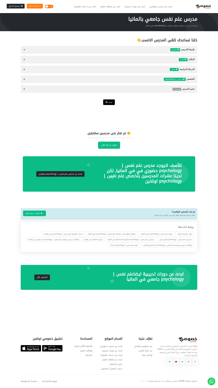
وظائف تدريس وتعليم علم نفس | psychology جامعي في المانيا (53, 239)
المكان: (187, 60)
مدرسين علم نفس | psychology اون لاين (175, 239)
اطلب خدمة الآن (109, 145)
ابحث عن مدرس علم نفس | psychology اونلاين (60, 174)
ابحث (109, 102)
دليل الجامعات (115, 364)
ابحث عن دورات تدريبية (135, 7)
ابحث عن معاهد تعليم (110, 7)
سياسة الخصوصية (29, 381)
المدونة (89, 355)
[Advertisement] (107, 117)
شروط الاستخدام (49, 381)
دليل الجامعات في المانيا (93, 239)
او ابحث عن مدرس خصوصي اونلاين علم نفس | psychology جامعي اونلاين (171, 26)
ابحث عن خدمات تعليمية (85, 7)
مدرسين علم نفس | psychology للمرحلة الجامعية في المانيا (131, 239)
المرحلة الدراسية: (182, 70)
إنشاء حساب (35, 6)
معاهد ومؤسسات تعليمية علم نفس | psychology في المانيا (112, 234)
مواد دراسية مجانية (185, 234)
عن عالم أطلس (145, 351)
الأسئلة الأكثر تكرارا (83, 346)
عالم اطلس (144, 381)
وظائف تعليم (86, 351)
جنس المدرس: (184, 89)
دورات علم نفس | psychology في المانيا (157, 234)
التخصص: (179, 79)
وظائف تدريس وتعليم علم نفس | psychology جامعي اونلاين (167, 245)
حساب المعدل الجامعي (111, 369)
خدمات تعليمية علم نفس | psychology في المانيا (63, 234)
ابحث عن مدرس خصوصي (161, 7)
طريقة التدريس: (182, 50)
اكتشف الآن (42, 278)
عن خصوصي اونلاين (143, 346)
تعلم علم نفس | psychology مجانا (124, 245)
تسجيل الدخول (16, 6)
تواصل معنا (147, 355)
